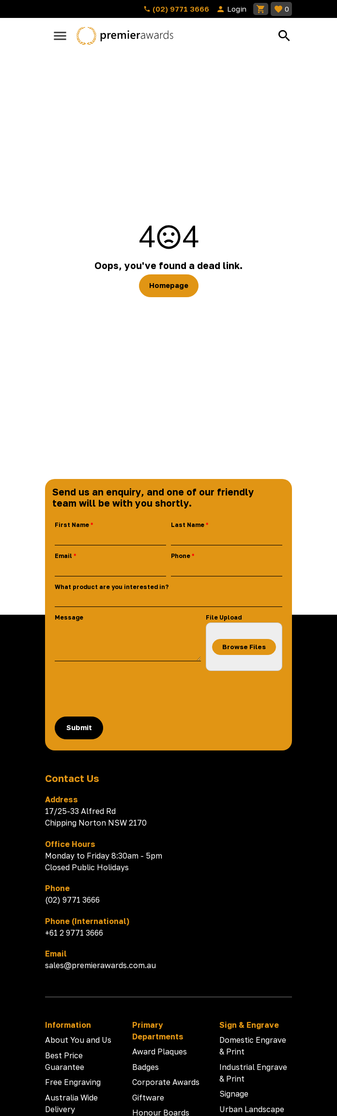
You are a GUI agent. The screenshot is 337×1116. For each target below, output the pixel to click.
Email (63, 555)
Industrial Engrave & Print (253, 1073)
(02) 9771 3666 (176, 8)
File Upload (224, 617)
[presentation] (128, 694)
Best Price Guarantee (64, 1061)
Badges (145, 1067)
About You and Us (78, 1040)
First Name (72, 524)
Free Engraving (73, 1082)
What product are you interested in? (111, 586)
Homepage (168, 285)
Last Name (187, 524)
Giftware (148, 1097)
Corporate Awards (165, 1082)
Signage (233, 1094)
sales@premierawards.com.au (100, 965)
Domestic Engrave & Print (252, 1045)
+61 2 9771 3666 (74, 933)
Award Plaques (159, 1051)
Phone (180, 555)
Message (69, 617)
